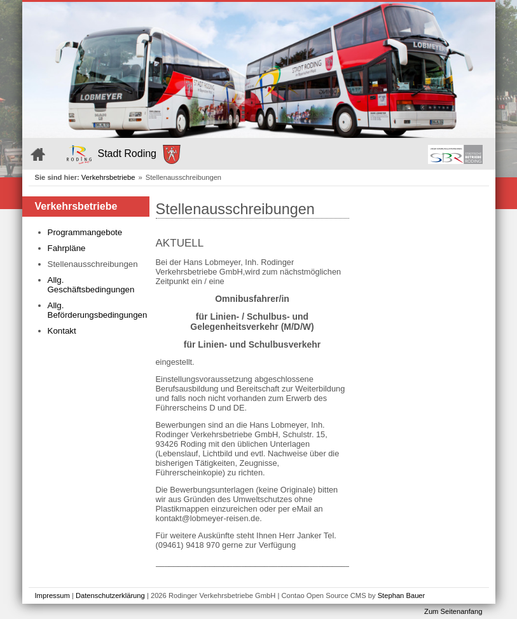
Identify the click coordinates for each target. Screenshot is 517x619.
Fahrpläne (67, 248)
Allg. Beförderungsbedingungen (95, 310)
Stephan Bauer (401, 595)
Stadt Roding (124, 154)
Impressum (52, 595)
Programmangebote (85, 232)
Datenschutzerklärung (110, 595)
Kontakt (62, 331)
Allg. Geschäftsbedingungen (91, 284)
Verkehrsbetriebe (108, 177)
